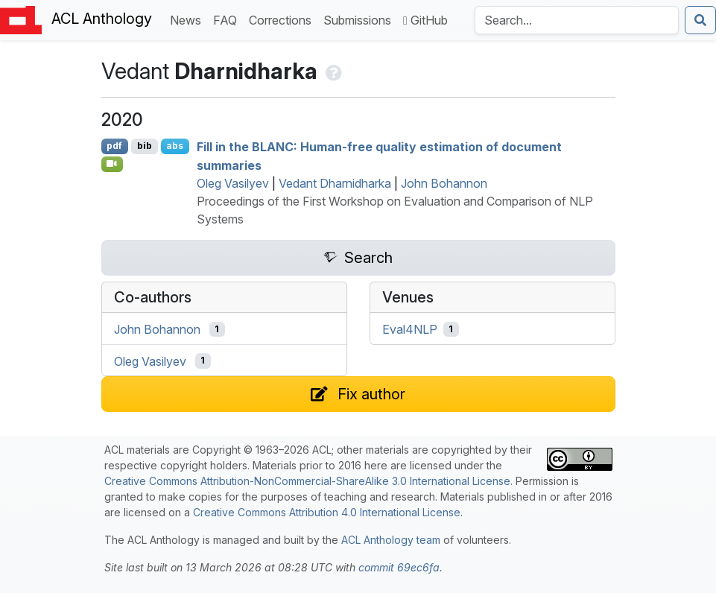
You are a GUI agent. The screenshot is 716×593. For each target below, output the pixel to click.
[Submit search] (700, 20)
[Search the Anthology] (577, 20)
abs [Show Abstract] (174, 145)
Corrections (283, 19)
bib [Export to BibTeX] (144, 145)
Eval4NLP (409, 329)
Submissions (360, 19)
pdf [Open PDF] (114, 145)
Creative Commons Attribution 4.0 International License (326, 512)
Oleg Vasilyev (233, 183)
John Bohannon (444, 183)
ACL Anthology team (390, 539)
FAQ (228, 19)
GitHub (425, 20)
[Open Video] (112, 163)
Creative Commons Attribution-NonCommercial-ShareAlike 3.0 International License (307, 481)
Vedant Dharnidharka (335, 183)
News (188, 19)
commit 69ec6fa (399, 567)
